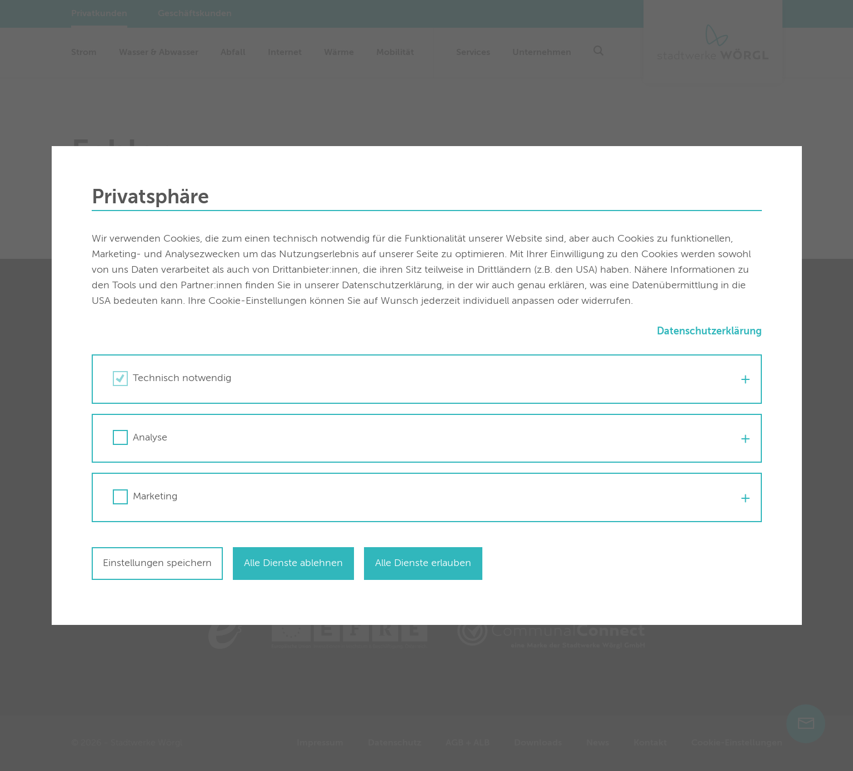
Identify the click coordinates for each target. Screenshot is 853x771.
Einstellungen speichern (157, 563)
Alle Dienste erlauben (423, 563)
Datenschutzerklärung (709, 332)
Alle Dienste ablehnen (293, 563)
